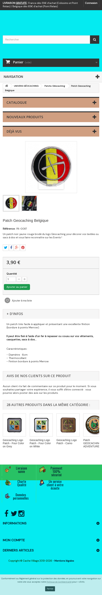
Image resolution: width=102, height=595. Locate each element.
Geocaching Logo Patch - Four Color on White (40, 443)
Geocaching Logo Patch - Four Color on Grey (13, 443)
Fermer (50, 588)
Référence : (9, 228)
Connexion (91, 3)
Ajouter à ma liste (21, 300)
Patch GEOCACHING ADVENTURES (92, 443)
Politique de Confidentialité (59, 582)
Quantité (11, 273)
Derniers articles (18, 550)
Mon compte (14, 540)
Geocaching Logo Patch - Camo (66, 442)
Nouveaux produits (24, 117)
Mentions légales (64, 560)
